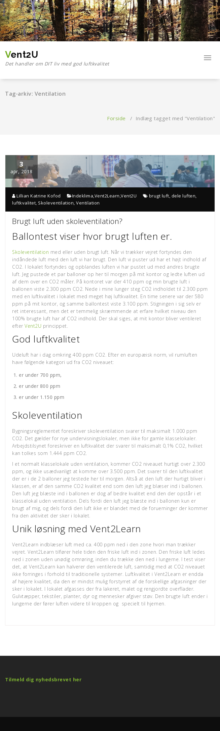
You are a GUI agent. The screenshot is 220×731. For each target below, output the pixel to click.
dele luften (184, 196)
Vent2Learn (107, 196)
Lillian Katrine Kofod (36, 196)
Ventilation (88, 203)
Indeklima (83, 196)
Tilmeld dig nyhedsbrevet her (43, 679)
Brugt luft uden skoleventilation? (67, 221)
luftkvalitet (24, 203)
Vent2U (57, 58)
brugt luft (159, 196)
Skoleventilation (56, 203)
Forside (116, 118)
